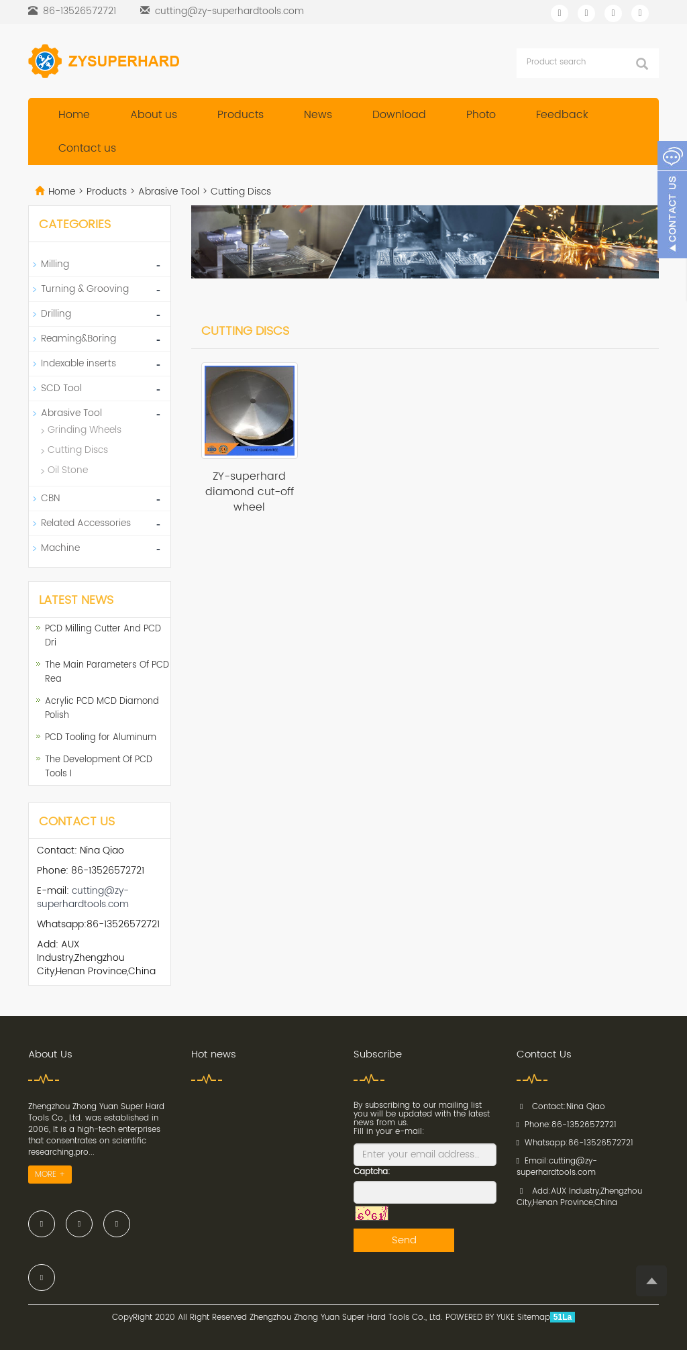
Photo (481, 114)
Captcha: (372, 1172)
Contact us (87, 148)
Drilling (56, 313)
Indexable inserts (78, 363)
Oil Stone (68, 470)
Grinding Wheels (84, 429)
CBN (50, 498)
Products (240, 114)
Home (74, 114)
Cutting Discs (239, 191)
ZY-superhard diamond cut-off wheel (249, 492)
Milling (55, 264)
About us (153, 114)
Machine (60, 548)
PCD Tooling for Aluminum (100, 738)
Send (404, 1240)
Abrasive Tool (169, 191)
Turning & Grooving (85, 289)
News (318, 114)
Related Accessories (86, 523)
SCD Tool (61, 388)
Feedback (562, 114)
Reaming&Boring (78, 338)
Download (399, 114)
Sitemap (533, 1317)
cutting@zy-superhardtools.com (229, 11)
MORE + (50, 1174)
